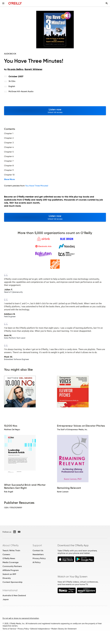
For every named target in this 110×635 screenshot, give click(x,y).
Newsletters (38, 554)
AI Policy (36, 562)
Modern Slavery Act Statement (64, 629)
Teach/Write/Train (11, 550)
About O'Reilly (11, 545)
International (10, 590)
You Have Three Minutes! (36, 185)
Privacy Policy (39, 558)
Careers (6, 554)
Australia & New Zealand (14, 595)
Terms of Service (9, 629)
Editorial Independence (40, 629)
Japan (6, 599)
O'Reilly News (9, 558)
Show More (9, 179)
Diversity (7, 578)
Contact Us (38, 550)
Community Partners (12, 566)
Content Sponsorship (12, 582)
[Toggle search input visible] (107, 3)
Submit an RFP (9, 574)
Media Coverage (10, 562)
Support (37, 545)
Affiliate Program (11, 570)
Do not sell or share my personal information (21, 618)
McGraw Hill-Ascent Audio (21, 91)
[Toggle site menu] (3, 3)
